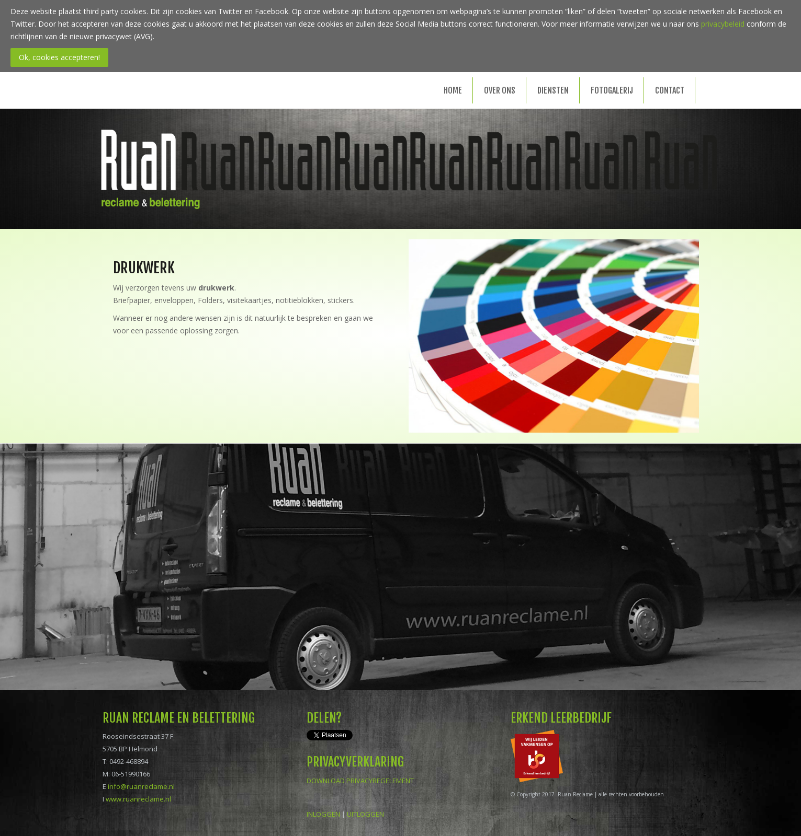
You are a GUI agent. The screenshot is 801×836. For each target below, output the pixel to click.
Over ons (499, 90)
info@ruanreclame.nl (141, 786)
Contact (669, 90)
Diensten (553, 90)
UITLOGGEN (365, 814)
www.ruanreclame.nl (138, 799)
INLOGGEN (323, 814)
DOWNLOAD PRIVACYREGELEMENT (360, 780)
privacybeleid (722, 24)
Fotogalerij (612, 90)
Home (453, 90)
